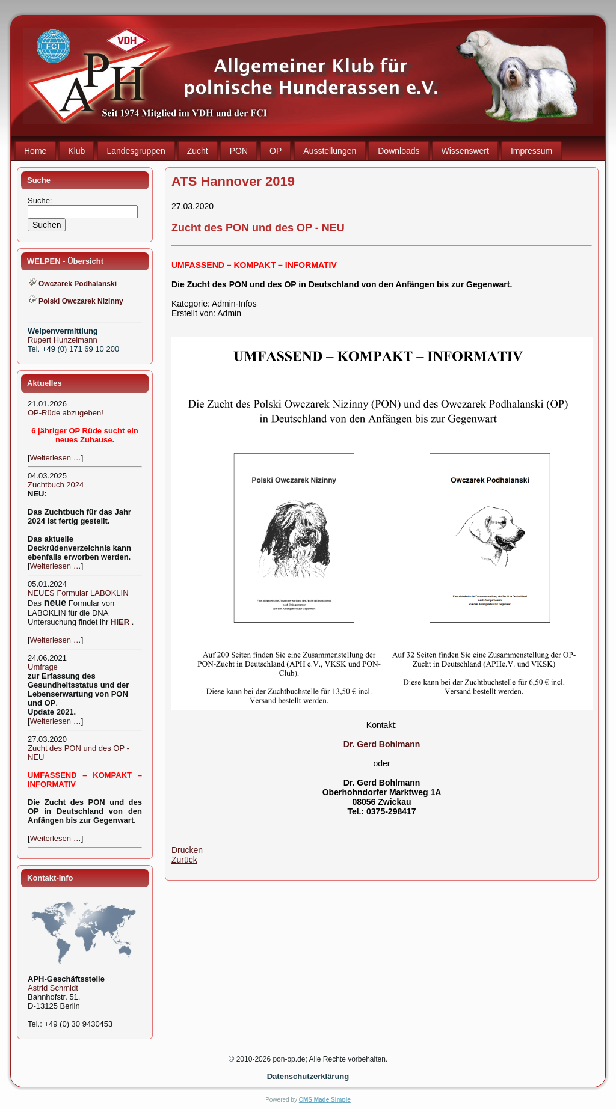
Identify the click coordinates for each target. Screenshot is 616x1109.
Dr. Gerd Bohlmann (381, 744)
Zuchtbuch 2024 (56, 484)
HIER (120, 621)
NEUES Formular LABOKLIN (78, 592)
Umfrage (43, 666)
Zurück (184, 859)
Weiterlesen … (55, 457)
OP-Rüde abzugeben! (65, 412)
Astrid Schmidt (53, 987)
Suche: (41, 200)
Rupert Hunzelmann (62, 339)
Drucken (187, 850)
